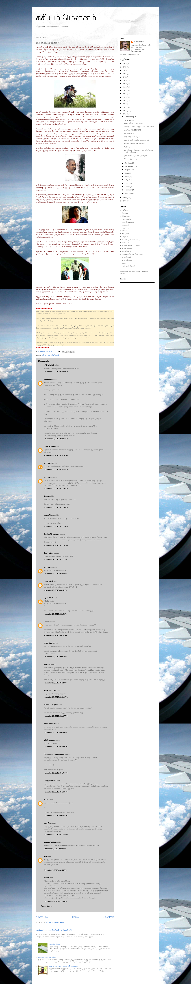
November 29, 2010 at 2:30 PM (56, 747)
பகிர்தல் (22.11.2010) (132, 130)
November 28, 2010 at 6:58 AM (55, 657)
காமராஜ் (47, 664)
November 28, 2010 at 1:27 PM (56, 716)
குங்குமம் (125, 242)
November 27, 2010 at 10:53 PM (56, 470)
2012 (125, 107)
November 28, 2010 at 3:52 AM (55, 590)
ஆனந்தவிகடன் (128, 222)
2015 (125, 97)
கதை (124, 263)
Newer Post (42, 917)
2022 (125, 74)
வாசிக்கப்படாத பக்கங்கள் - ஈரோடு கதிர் (54, 930)
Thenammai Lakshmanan (54, 754)
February (128, 190)
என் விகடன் (127, 260)
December (129, 117)
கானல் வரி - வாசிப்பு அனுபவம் (136, 140)
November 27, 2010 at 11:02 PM (56, 489)
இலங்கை (125, 216)
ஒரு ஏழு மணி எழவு (132, 137)
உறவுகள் (125, 225)
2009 (125, 198)
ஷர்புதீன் (47, 823)
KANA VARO (49, 365)
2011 (125, 111)
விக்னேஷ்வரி (49, 740)
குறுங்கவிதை (127, 219)
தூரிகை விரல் (129, 133)
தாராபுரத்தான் (49, 724)
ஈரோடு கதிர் (139, 42)
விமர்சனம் (55, 355)
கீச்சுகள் (125, 213)
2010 (125, 114)
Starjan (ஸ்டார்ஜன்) (51, 534)
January (128, 193)
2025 (125, 63)
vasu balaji (48, 379)
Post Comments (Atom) (55, 922)
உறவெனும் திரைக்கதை (131, 239)
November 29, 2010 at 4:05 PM (56, 773)
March (127, 187)
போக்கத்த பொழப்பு (132, 159)
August (128, 170)
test (45, 856)
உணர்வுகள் (126, 257)
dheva (46, 496)
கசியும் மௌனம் (66, 17)
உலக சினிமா (127, 248)
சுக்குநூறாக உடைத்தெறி (47, 957)
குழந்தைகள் (126, 228)
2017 (125, 90)
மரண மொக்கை (50, 691)
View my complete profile (129, 54)
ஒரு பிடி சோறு (54, 944)
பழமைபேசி (48, 581)
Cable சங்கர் (48, 553)
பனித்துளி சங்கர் (50, 780)
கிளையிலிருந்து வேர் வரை (132, 254)
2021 (125, 77)
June (127, 176)
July (126, 173)
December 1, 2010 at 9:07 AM (55, 849)
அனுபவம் (126, 237)
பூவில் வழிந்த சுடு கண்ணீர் (134, 143)
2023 (125, 70)
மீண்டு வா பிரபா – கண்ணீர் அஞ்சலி (63, 966)
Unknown (48, 463)
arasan (46, 878)
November (129, 120)
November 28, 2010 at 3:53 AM (55, 614)
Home (75, 917)
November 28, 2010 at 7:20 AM (55, 683)
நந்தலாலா (46, 355)
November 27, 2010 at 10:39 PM (56, 372)
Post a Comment (47, 906)
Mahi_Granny (49, 447)
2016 (125, 94)
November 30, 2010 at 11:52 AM (56, 835)
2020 (125, 80)
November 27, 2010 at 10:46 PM (56, 439)
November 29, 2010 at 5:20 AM (55, 733)
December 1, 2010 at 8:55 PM (55, 870)
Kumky (46, 799)
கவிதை (125, 210)
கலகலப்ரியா (49, 515)
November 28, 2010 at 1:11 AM (55, 560)
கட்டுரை (125, 234)
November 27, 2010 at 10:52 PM (56, 455)
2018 (125, 87)
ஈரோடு (125, 231)
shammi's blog (50, 842)
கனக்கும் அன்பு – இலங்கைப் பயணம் (139, 126)
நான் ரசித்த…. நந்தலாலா (134, 123)
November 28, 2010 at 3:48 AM (55, 574)
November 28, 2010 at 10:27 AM (56, 697)
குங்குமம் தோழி (128, 266)
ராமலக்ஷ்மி (48, 643)
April (127, 183)
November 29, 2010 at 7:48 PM (56, 792)
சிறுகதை (145, 271)
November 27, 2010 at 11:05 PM (56, 508)
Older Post (108, 917)
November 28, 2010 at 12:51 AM (56, 545)
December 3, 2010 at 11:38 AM (55, 901)
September (129, 166)
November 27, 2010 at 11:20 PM (56, 526)
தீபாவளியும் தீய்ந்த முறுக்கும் (135, 156)
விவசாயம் (124, 274)
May (127, 180)
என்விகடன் (126, 251)
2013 (125, 104)
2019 (125, 84)
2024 (125, 67)
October (128, 163)
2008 (125, 201)
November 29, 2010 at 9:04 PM (56, 816)
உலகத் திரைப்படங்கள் (131, 245)
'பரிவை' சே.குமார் (51, 705)
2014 (125, 100)
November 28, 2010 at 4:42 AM (55, 635)
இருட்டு (127, 147)
